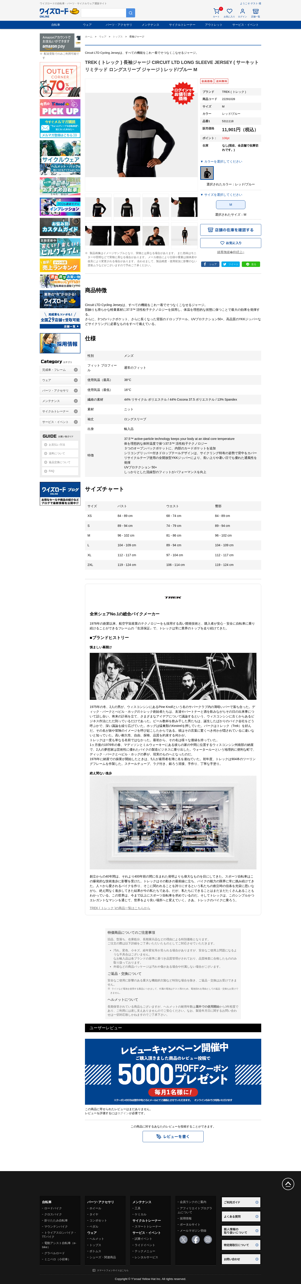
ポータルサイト (190, 1224)
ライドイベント (145, 1245)
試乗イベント (143, 1238)
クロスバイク (53, 1214)
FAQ (51, 471)
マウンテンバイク (56, 1226)
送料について (57, 453)
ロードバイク (53, 1208)
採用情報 (186, 1218)
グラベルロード (54, 1253)
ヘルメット (96, 1238)
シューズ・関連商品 (102, 1257)
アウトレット (214, 24)
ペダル (93, 1226)
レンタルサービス (146, 1257)
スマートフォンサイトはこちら (113, 1270)
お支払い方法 (57, 444)
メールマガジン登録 (193, 1230)
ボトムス (95, 1251)
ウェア (87, 24)
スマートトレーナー (148, 1226)
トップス (95, 1245)
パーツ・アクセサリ (119, 24)
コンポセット (98, 1220)
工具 (138, 1208)
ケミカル (140, 1214)
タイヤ (93, 1214)
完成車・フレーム (54, 369)
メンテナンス (150, 24)
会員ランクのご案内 (193, 1202)
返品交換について (60, 462)
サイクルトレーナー (182, 24)
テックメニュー (145, 1251)
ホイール (95, 1208)
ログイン (123, 1113)
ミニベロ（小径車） (57, 1259)
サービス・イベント (245, 24)
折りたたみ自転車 (56, 1220)
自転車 (55, 24)
